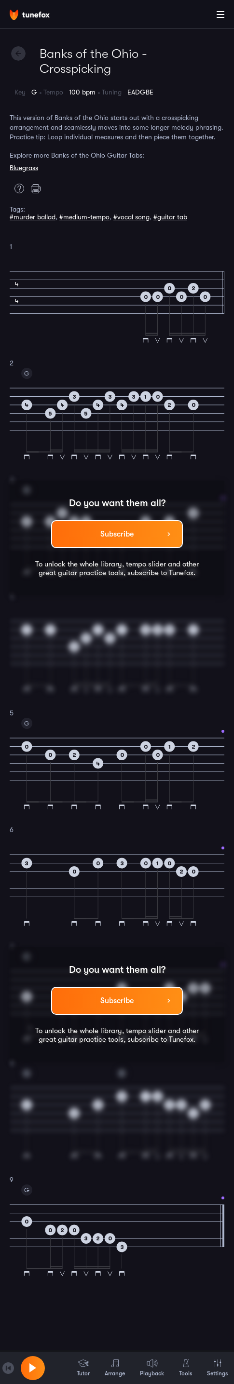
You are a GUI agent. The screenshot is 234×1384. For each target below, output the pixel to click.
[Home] (39, 16)
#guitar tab (170, 217)
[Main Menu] (220, 14)
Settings (217, 1367)
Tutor (83, 1367)
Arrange (115, 1367)
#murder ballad (32, 217)
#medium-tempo (84, 217)
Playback (152, 1367)
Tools (185, 1367)
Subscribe (117, 534)
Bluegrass (24, 168)
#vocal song (131, 217)
